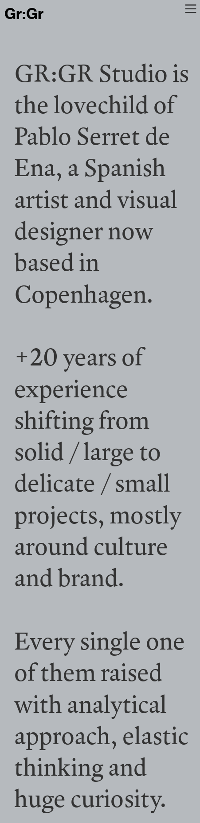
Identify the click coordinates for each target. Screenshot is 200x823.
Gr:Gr (24, 13)
